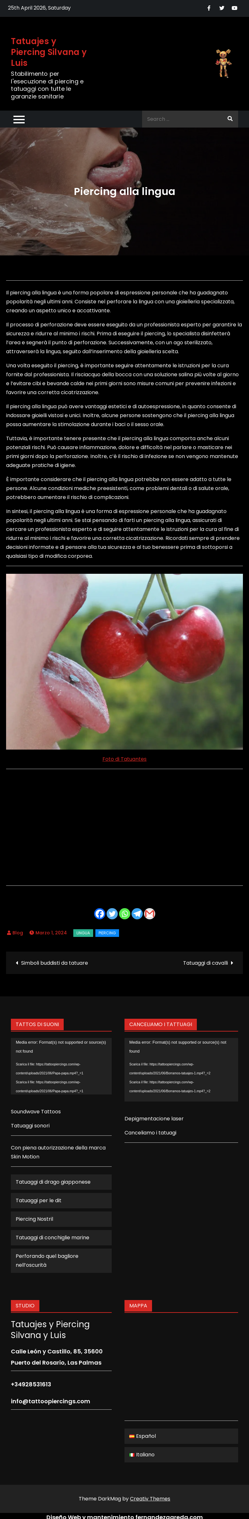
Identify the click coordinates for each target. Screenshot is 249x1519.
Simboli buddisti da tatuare (54, 963)
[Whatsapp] (124, 913)
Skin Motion (25, 1156)
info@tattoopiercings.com (50, 1401)
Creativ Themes (150, 1498)
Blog (17, 933)
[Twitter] (112, 913)
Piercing (107, 933)
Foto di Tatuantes (124, 759)
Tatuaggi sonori (30, 1125)
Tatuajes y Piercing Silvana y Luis (49, 52)
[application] (61, 1066)
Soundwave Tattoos (36, 1111)
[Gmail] (149, 913)
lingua (83, 933)
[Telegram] (137, 913)
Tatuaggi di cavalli (205, 963)
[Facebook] (99, 913)
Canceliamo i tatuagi (150, 1132)
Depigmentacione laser (154, 1118)
